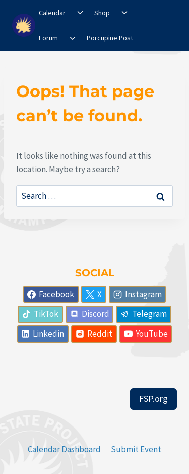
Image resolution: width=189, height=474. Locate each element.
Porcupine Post (110, 37)
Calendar (52, 12)
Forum (48, 37)
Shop (102, 12)
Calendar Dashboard (64, 449)
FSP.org (153, 398)
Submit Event (136, 449)
